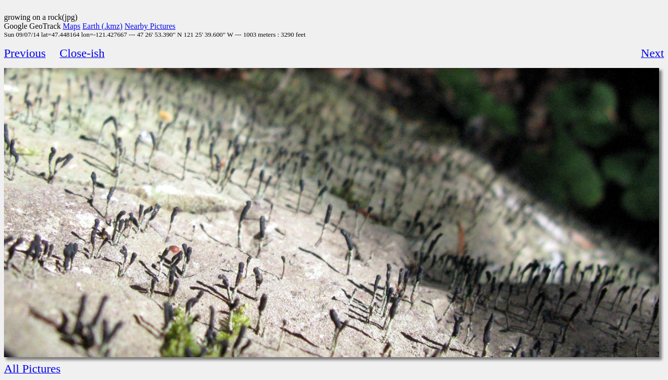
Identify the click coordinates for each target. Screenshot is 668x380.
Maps (72, 26)
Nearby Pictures (150, 26)
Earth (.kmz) (102, 26)
